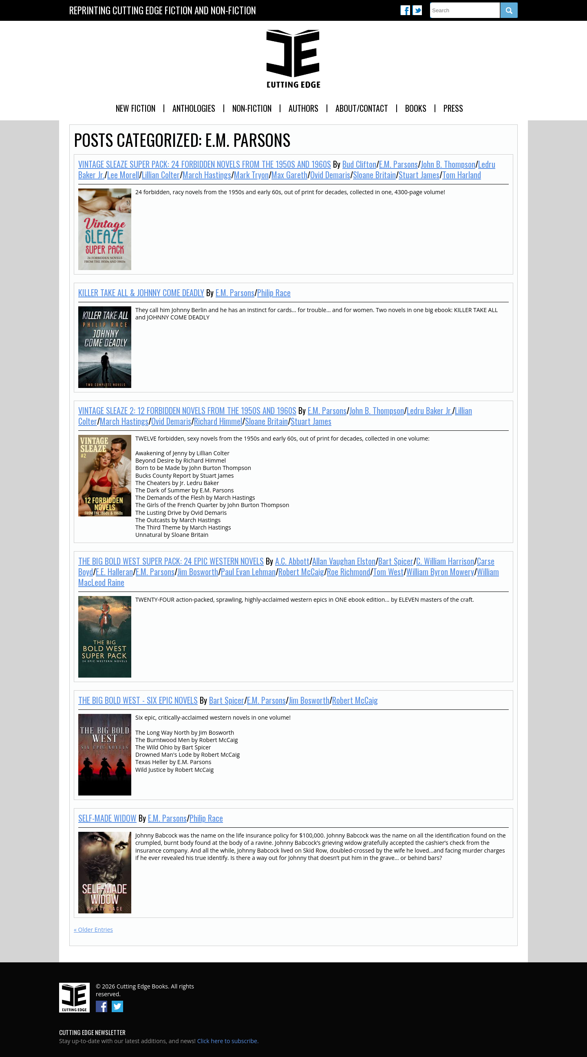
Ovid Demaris (330, 174)
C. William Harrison (445, 561)
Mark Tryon (251, 174)
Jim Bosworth (197, 571)
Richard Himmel (218, 421)
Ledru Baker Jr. (429, 410)
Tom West (388, 571)
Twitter (417, 10)
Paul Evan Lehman (248, 571)
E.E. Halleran (114, 571)
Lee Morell (123, 174)
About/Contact (361, 108)
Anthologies (193, 108)
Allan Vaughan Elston (343, 561)
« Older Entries (93, 929)
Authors (303, 108)
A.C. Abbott (292, 561)
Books (415, 108)
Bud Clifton (359, 164)
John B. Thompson (448, 164)
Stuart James (419, 174)
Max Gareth (289, 174)
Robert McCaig (301, 571)
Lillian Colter (161, 174)
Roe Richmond (348, 571)
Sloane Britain (374, 174)
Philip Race (274, 292)
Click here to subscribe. (228, 1041)
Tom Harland (461, 174)
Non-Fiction (251, 108)
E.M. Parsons (398, 164)
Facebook (405, 10)
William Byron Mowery (440, 571)
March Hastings (207, 174)
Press (453, 108)
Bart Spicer (395, 561)
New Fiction (135, 108)
